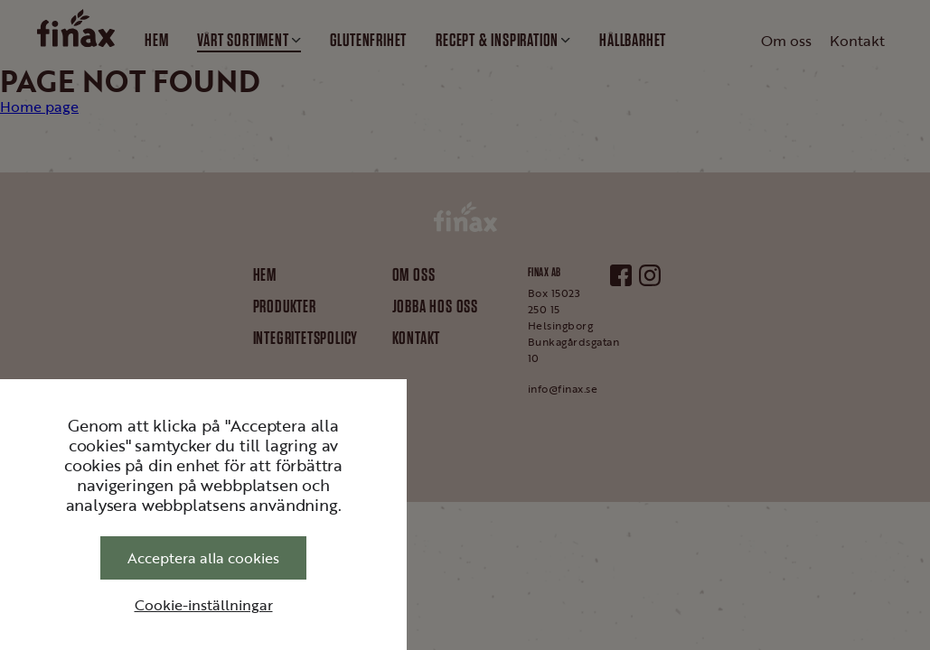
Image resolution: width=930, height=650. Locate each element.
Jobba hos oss (435, 306)
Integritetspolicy (306, 338)
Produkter (284, 306)
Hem (265, 275)
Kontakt (416, 338)
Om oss (414, 275)
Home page (39, 106)
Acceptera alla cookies (203, 558)
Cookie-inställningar (204, 605)
